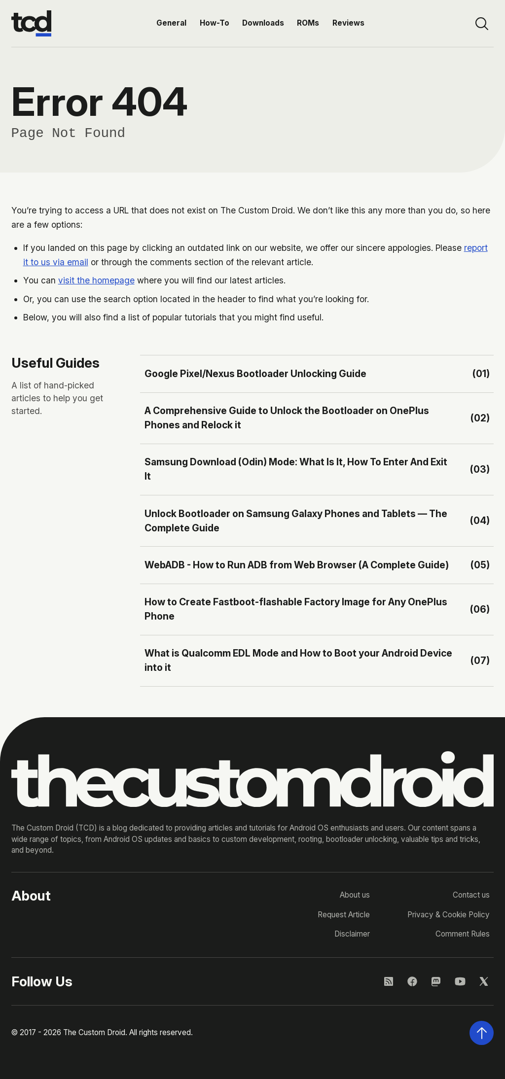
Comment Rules (462, 934)
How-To (214, 23)
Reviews (348, 23)
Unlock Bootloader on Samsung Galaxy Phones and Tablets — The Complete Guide (295, 521)
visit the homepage (96, 280)
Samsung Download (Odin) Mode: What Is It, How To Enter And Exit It (295, 469)
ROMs (308, 23)
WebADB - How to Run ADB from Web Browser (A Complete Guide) (296, 565)
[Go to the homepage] (31, 23)
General (171, 23)
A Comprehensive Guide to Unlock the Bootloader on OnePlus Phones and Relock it (286, 418)
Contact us (471, 895)
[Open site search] (481, 23)
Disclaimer (352, 934)
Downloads (263, 23)
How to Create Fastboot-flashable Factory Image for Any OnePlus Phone (295, 609)
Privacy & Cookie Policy (448, 914)
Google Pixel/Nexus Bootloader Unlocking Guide (255, 374)
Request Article (344, 914)
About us (355, 895)
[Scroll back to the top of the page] (481, 1033)
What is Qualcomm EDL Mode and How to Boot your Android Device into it (298, 660)
